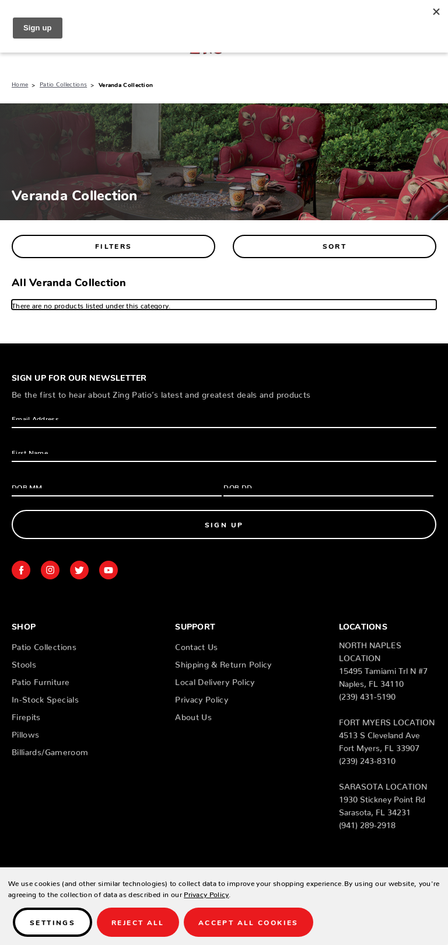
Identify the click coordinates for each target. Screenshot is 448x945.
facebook (21, 570)
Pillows (25, 732)
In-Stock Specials (45, 697)
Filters (113, 246)
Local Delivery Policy (214, 680)
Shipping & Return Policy (223, 662)
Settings (52, 922)
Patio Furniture (40, 680)
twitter (79, 570)
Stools (24, 662)
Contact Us (196, 645)
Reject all (137, 922)
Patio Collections (44, 645)
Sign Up (224, 524)
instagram (50, 570)
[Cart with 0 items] (431, 44)
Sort (335, 246)
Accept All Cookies (248, 922)
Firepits (26, 715)
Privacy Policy (201, 697)
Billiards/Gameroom (50, 750)
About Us (193, 715)
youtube (108, 570)
